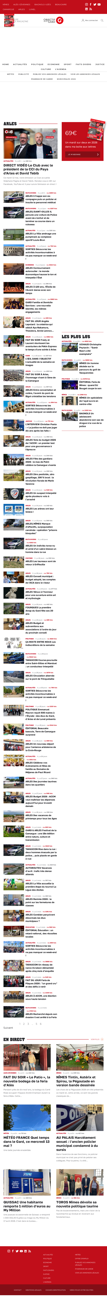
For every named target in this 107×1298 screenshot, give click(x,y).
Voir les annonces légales (85, 74)
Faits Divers (83, 64)
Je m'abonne (74, 154)
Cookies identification (56, 1290)
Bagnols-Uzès (43, 4)
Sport (68, 64)
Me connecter (91, 20)
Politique (37, 64)
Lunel (32, 9)
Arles (21, 9)
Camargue (8, 9)
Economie (54, 64)
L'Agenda (60, 69)
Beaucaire (61, 4)
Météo (10, 74)
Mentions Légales (33, 1290)
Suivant (8, 1027)
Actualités (20, 64)
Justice (100, 64)
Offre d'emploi (81, 1259)
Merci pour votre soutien (81, 1290)
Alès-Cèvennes (21, 4)
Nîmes (6, 4)
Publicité (23, 74)
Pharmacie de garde (42, 79)
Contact (17, 1290)
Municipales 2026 (66, 79)
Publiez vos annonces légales (49, 74)
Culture (46, 69)
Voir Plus (95, 1039)
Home (5, 64)
